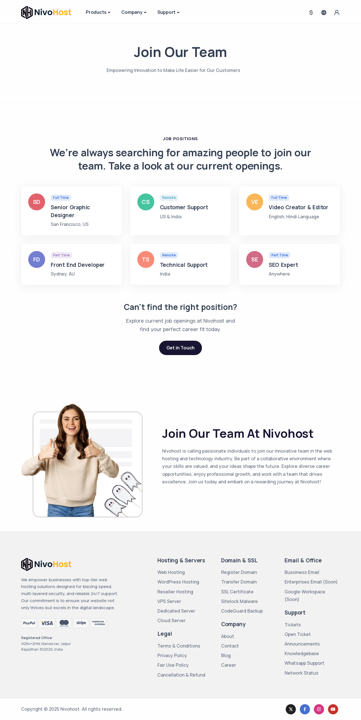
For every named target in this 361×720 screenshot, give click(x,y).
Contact (230, 646)
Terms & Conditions (178, 646)
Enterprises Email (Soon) (311, 582)
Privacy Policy (172, 655)
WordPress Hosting (178, 582)
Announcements (302, 644)
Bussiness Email (302, 572)
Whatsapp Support (304, 663)
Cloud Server (171, 620)
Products (96, 12)
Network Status (301, 673)
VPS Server (169, 601)
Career (228, 665)
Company (131, 12)
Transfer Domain (239, 582)
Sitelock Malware (239, 601)
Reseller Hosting (175, 592)
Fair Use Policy (173, 665)
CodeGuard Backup (242, 611)
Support (166, 12)
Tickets (293, 625)
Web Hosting (171, 572)
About (227, 636)
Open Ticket (298, 634)
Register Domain (239, 572)
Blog (226, 655)
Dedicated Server (176, 611)
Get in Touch (180, 348)
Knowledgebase (302, 653)
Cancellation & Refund (181, 675)
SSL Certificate (237, 592)
